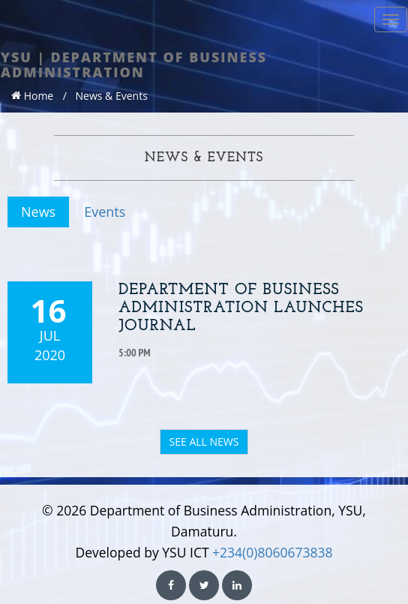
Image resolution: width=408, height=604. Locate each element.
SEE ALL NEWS (204, 441)
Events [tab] (104, 212)
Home (32, 96)
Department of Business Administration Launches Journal (241, 308)
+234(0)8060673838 (272, 552)
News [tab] (38, 212)
